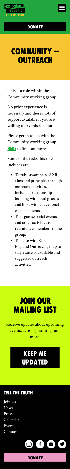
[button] (62, 8)
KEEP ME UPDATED (35, 357)
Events (9, 425)
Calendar (11, 420)
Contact (10, 431)
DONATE (35, 26)
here (11, 148)
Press (8, 414)
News (8, 408)
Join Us (10, 401)
